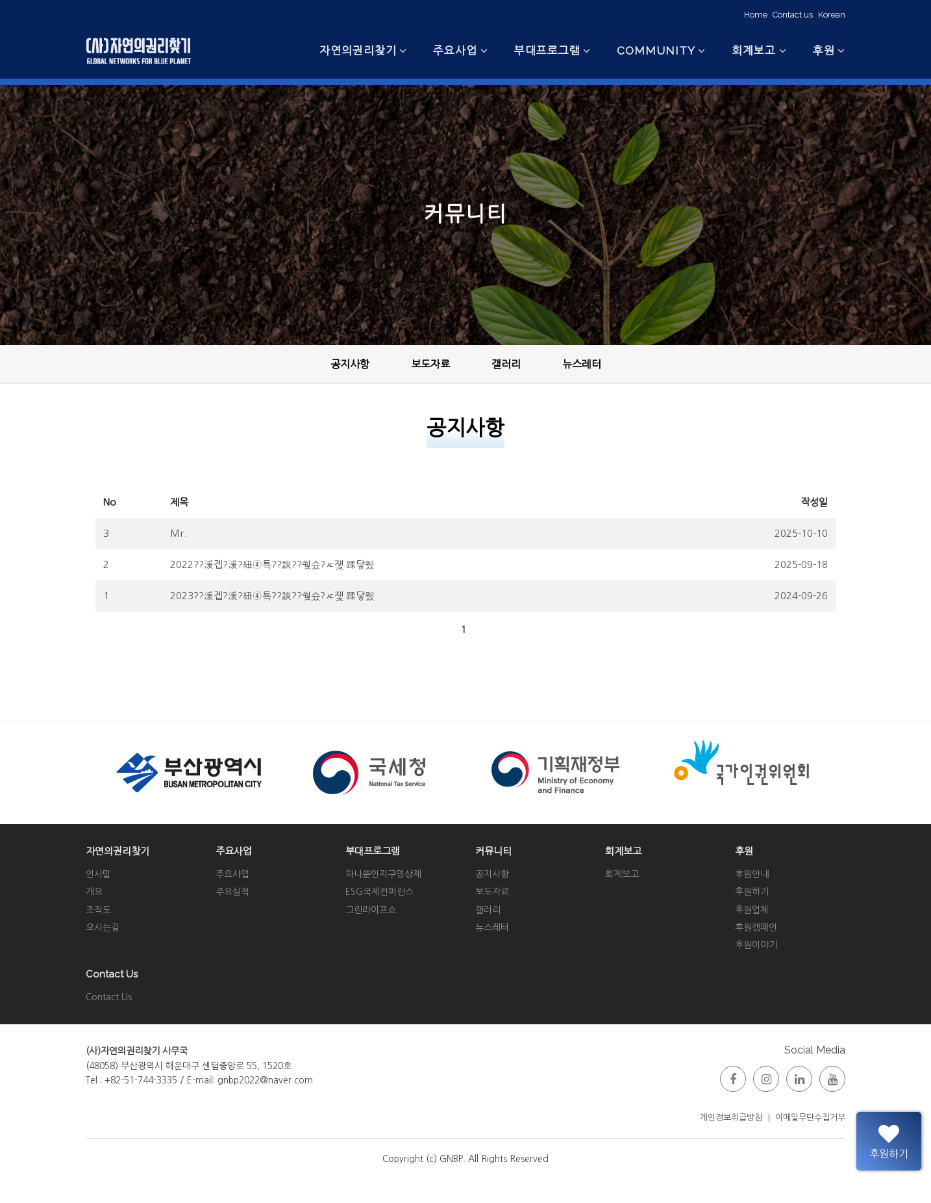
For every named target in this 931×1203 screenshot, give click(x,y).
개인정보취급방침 (731, 1117)
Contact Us (109, 997)
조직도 (98, 909)
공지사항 (349, 364)
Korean (831, 14)
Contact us (793, 14)
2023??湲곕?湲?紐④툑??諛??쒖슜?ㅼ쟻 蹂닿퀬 (272, 596)
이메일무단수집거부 (810, 1117)
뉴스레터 (581, 364)
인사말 (98, 874)
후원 (824, 50)
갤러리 (506, 364)
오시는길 (102, 927)
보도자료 (430, 364)
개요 (94, 891)
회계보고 (622, 874)
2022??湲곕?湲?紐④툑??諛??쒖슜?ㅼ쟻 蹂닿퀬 (272, 564)
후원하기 (752, 891)
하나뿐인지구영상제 (383, 874)
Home (755, 14)
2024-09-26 (801, 596)
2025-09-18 (801, 564)
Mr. (178, 533)
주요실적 (232, 891)
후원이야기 (756, 945)
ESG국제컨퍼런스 (379, 891)
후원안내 (752, 874)
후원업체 (752, 909)
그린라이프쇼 (370, 909)
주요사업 (232, 874)
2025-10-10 (801, 533)
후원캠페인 (756, 927)
